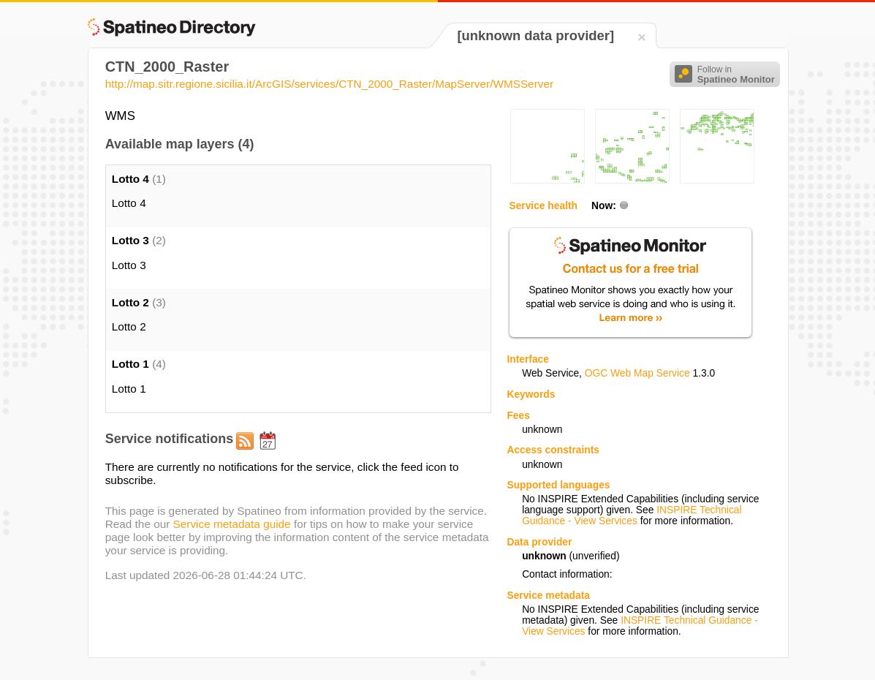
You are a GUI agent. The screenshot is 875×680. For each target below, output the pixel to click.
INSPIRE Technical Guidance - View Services (631, 515)
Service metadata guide (232, 524)
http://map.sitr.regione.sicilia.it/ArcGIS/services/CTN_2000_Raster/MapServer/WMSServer (329, 84)
